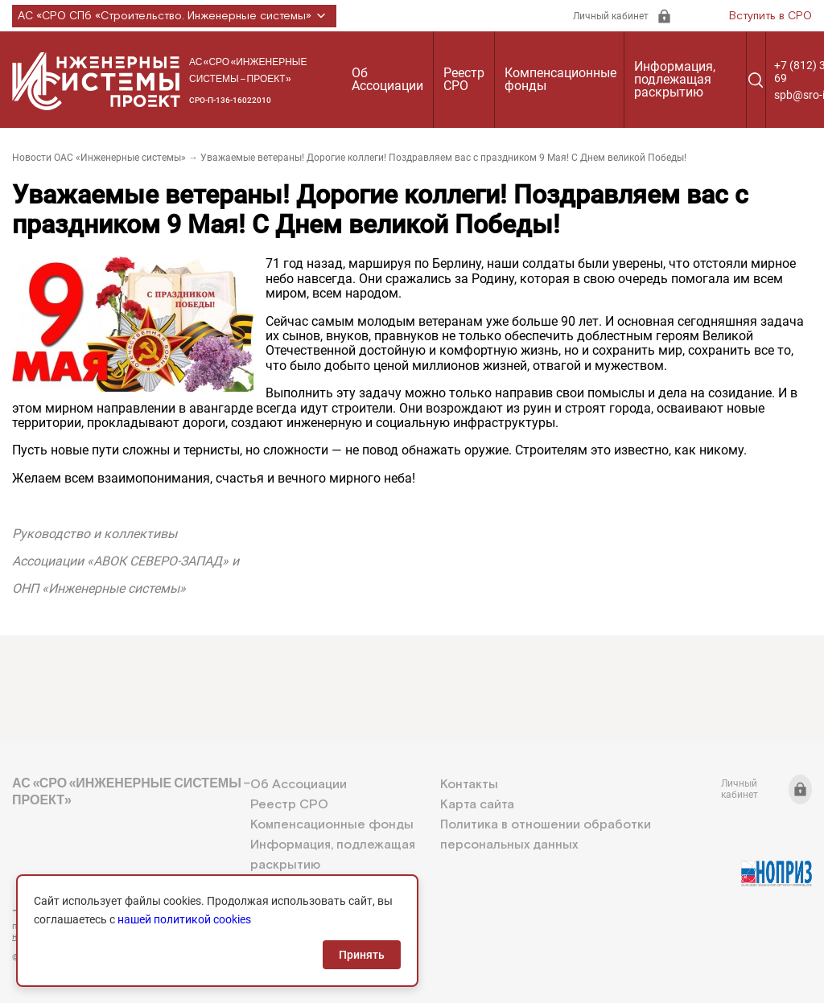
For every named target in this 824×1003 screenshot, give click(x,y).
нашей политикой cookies (184, 919)
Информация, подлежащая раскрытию (674, 79)
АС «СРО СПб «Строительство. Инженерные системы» (174, 16)
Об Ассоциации (387, 79)
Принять (362, 954)
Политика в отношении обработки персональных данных (545, 834)
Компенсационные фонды (560, 79)
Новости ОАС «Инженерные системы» (99, 157)
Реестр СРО (463, 79)
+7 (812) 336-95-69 (84, 910)
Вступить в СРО (770, 16)
